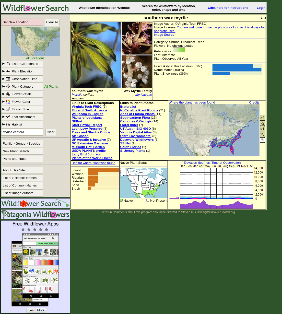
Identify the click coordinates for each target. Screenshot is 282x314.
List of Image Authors (18, 193)
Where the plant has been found (192, 102)
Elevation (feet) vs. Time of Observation (212, 162)
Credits (254, 102)
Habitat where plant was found (93, 163)
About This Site (14, 170)
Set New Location (15, 22)
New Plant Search (16, 151)
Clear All (52, 22)
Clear (51, 132)
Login (261, 8)
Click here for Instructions (228, 8)
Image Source (164, 34)
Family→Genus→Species (21, 143)
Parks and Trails (14, 159)
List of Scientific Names (20, 178)
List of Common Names (20, 185)
